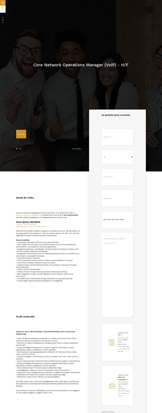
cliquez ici (124, 337)
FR (3, 18)
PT (2, 22)
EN (3, 20)
